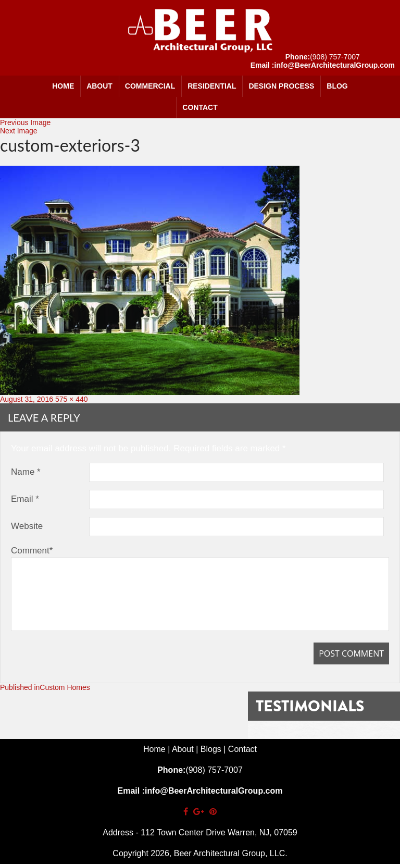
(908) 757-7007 (335, 57)
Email (25, 499)
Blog (337, 86)
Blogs (211, 749)
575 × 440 (71, 399)
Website (27, 526)
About (99, 86)
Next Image (19, 131)
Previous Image (25, 122)
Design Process (281, 86)
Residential (212, 86)
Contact (199, 107)
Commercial (150, 86)
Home (63, 86)
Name (26, 472)
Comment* (32, 551)
